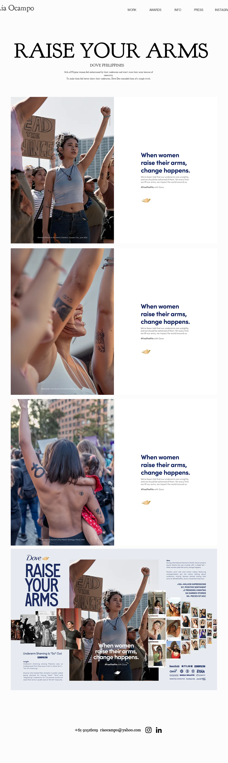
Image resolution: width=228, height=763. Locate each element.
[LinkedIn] (159, 730)
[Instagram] (148, 730)
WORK (131, 10)
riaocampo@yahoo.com (120, 730)
